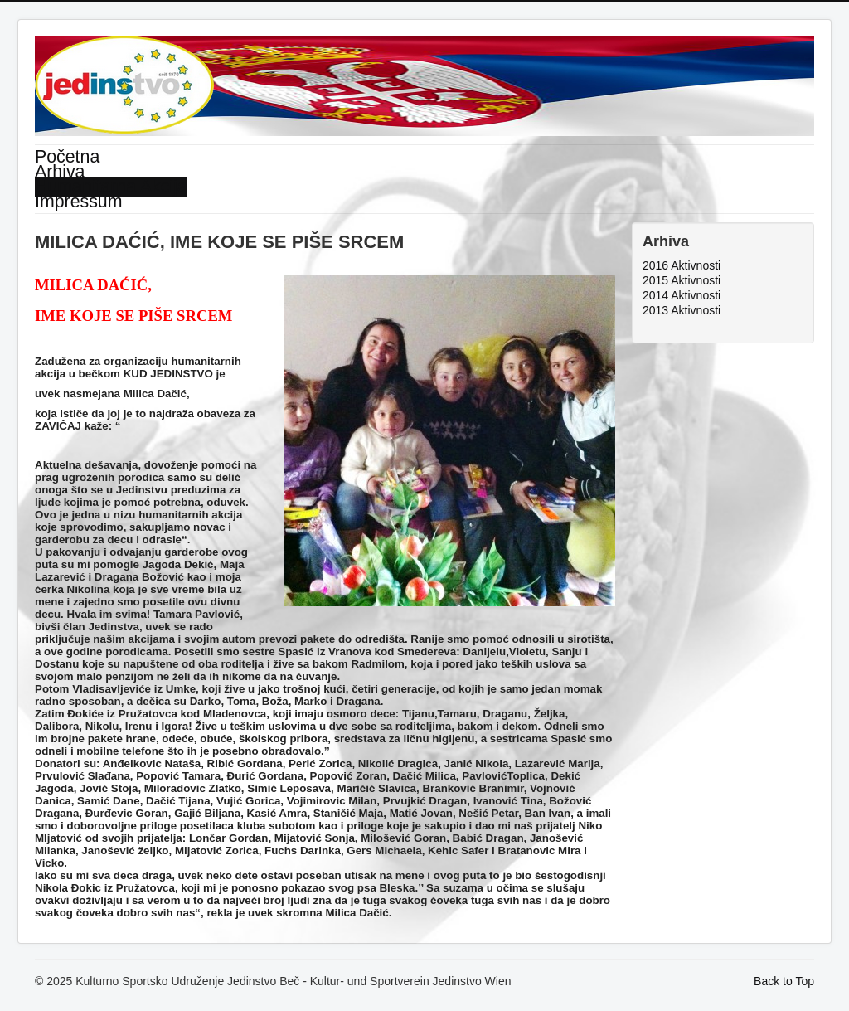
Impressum (78, 201)
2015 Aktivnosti (681, 280)
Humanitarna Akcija (111, 187)
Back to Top (784, 981)
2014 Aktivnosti (681, 295)
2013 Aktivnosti (681, 310)
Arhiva (60, 172)
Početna (67, 157)
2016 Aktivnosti (681, 265)
